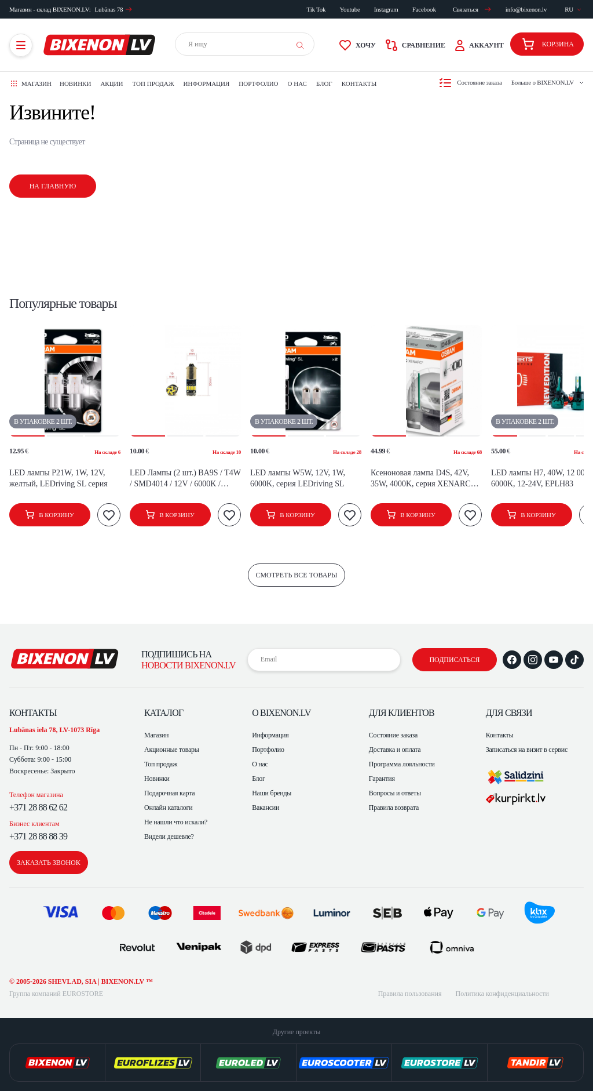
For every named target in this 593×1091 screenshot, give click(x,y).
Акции (111, 83)
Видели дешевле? (169, 836)
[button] (27, 381)
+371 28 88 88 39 (38, 836)
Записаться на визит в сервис (527, 749)
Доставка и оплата (395, 749)
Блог (324, 83)
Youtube (349, 9)
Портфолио (258, 83)
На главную (53, 186)
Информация (207, 83)
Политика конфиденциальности (503, 994)
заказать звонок (48, 863)
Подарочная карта (169, 793)
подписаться (454, 660)
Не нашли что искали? (175, 822)
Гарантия (382, 778)
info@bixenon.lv (526, 9)
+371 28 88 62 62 (38, 807)
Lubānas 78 (113, 9)
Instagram (386, 9)
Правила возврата (394, 807)
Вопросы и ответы (395, 793)
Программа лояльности (402, 764)
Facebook (424, 9)
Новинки (75, 83)
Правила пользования (410, 994)
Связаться (472, 9)
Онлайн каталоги (168, 807)
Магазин (156, 735)
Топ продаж (153, 83)
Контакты (359, 83)
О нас (297, 83)
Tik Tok (316, 9)
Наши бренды (271, 793)
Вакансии (265, 807)
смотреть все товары (296, 575)
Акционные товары (171, 749)
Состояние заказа (393, 735)
